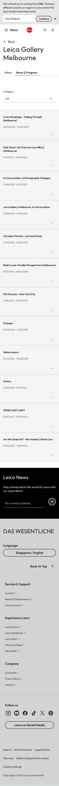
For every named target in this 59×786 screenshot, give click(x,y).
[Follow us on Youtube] (17, 713)
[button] (52, 566)
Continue (44, 18)
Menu (11, 30)
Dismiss (55, 19)
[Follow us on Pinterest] (51, 713)
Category (8, 91)
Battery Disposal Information (33, 758)
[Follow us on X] (42, 713)
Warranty (8, 758)
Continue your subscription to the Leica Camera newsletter (52, 502)
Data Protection (23, 749)
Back (9, 42)
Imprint (7, 749)
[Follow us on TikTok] (34, 713)
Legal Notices (42, 749)
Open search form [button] (45, 30)
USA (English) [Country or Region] (12, 18)
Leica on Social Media (29, 725)
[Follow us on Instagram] (8, 713)
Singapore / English (29, 553)
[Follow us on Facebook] (25, 713)
